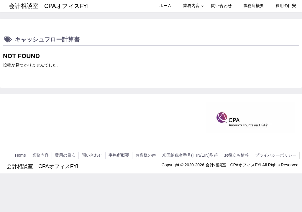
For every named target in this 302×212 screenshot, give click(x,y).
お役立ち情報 (236, 155)
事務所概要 (119, 155)
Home (20, 155)
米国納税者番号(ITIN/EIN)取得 (190, 155)
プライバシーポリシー (275, 155)
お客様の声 (145, 155)
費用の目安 (65, 155)
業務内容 (40, 155)
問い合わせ (92, 155)
